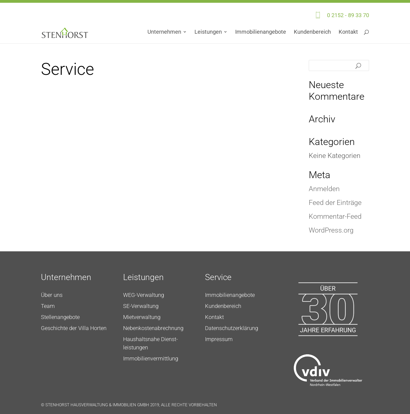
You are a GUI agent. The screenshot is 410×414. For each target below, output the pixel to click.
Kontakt (348, 32)
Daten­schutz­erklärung (231, 328)
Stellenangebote (60, 317)
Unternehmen (164, 32)
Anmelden (324, 189)
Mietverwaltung (141, 317)
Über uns (52, 295)
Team (48, 306)
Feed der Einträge (335, 203)
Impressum (219, 339)
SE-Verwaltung (141, 306)
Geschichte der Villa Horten (74, 328)
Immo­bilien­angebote (260, 32)
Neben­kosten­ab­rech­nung (153, 328)
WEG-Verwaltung (143, 295)
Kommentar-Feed (335, 216)
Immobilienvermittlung (150, 358)
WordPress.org (331, 230)
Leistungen (208, 32)
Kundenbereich (312, 32)
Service (218, 277)
